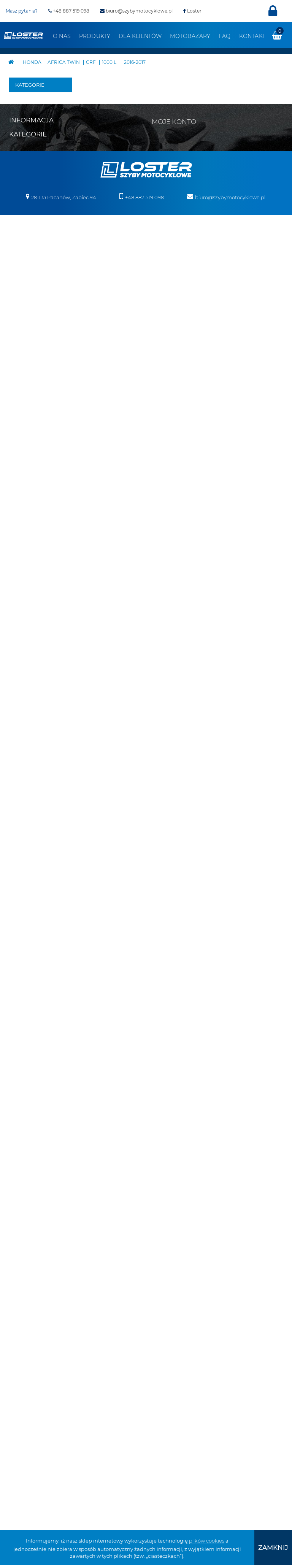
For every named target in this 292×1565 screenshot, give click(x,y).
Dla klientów (140, 36)
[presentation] (273, 1547)
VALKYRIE (44, 634)
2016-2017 (66, 320)
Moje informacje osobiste (187, 1237)
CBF (37, 394)
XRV (48, 269)
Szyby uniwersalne (36, 1027)
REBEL (40, 542)
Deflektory (34, 919)
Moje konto (174, 1193)
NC (35, 463)
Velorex (30, 759)
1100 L (55, 365)
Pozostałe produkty (33, 1152)
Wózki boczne (30, 1129)
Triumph (32, 748)
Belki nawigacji (33, 890)
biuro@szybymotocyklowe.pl (136, 11)
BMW (28, 143)
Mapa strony (24, 1204)
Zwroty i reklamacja (33, 1254)
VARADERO (46, 577)
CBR (37, 406)
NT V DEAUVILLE (41, 514)
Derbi (28, 177)
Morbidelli (33, 702)
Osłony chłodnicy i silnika (34, 964)
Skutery (30, 805)
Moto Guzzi (35, 691)
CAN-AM (31, 166)
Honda (29, 223)
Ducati (29, 189)
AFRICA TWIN (38, 251)
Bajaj (27, 109)
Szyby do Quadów (32, 1084)
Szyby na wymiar (32, 1107)
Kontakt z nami (28, 1214)
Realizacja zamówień (34, 1234)
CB (35, 383)
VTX (36, 622)
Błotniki (31, 907)
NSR (37, 474)
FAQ (225, 36)
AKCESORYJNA (46, 234)
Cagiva (29, 155)
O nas (62, 36)
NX (35, 531)
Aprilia (29, 98)
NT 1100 (32, 491)
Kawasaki (32, 668)
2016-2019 (66, 343)
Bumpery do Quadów (36, 867)
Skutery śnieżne (30, 822)
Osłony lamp (36, 987)
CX (35, 428)
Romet (29, 725)
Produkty (94, 36)
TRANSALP (45, 565)
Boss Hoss (33, 132)
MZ (25, 713)
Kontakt (252, 36)
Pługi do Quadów (31, 844)
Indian (29, 656)
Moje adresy (172, 1227)
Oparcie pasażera (32, 936)
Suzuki (29, 736)
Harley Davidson (32, 206)
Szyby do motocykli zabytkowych (37, 1055)
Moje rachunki (174, 1217)
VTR (36, 599)
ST (34, 554)
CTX (36, 417)
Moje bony (170, 1247)
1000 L (55, 297)
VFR (36, 588)
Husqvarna (34, 645)
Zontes (29, 793)
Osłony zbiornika (32, 1004)
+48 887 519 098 (68, 11)
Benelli (30, 120)
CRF (48, 280)
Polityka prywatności (34, 1264)
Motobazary (190, 36)
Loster (192, 11)
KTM (26, 679)
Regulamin (22, 1224)
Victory (29, 770)
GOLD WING (37, 445)
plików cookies (206, 1541)
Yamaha (31, 782)
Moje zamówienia (178, 1207)
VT (35, 611)
